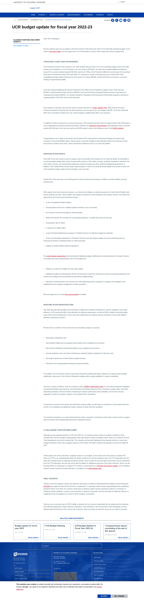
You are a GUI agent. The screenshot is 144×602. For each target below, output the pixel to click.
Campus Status (19, 571)
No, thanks (119, 596)
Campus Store (18, 575)
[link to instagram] (124, 20)
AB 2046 (47, 486)
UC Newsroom (98, 578)
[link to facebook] (112, 20)
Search (123, 2)
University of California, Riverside (29, 2)
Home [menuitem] (33, 14)
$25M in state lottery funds (94, 386)
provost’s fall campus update (107, 466)
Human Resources (100, 568)
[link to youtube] (120, 20)
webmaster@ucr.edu (64, 563)
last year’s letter (55, 51)
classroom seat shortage (97, 125)
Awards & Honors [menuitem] (57, 14)
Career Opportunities (21, 578)
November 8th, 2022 (37, 19)
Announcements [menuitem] (73, 14)
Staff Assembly (99, 575)
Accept (104, 596)
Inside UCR (38, 8)
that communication (72, 294)
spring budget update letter (56, 256)
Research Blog (98, 561)
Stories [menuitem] (41, 14)
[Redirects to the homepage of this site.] (15, 20)
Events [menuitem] (110, 14)
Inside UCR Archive (100, 564)
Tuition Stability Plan (99, 108)
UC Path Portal (99, 571)
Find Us (65, 574)
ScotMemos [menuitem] (88, 14)
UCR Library (18, 568)
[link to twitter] (116, 20)
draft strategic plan (95, 468)
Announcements (23, 19)
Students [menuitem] (100, 14)
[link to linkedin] (128, 20)
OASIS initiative (118, 128)
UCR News (97, 557)
